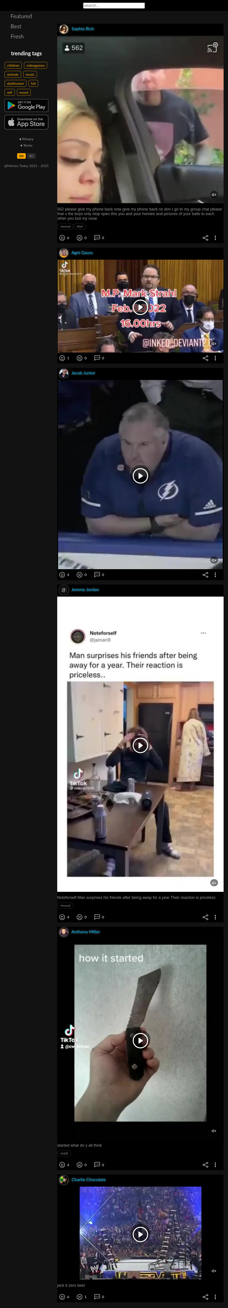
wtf (9, 92)
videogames (35, 65)
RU (31, 156)
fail (33, 83)
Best (16, 26)
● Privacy (26, 139)
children (13, 65)
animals (13, 74)
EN (21, 156)
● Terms (26, 145)
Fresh (17, 36)
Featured (21, 16)
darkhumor (15, 83)
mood (23, 92)
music (30, 74)
